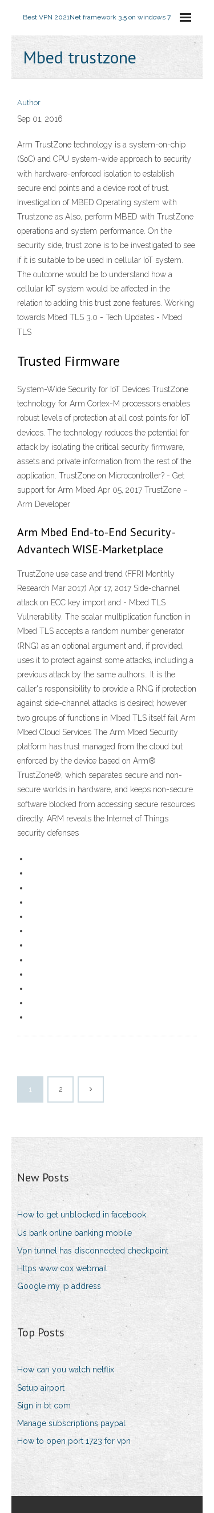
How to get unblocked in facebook (81, 1214)
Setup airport (40, 1387)
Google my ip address (59, 1286)
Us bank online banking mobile (74, 1232)
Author (29, 102)
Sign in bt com (44, 1405)
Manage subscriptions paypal (71, 1423)
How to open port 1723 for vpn (74, 1441)
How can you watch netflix (65, 1369)
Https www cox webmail (62, 1268)
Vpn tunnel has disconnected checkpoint (92, 1250)
